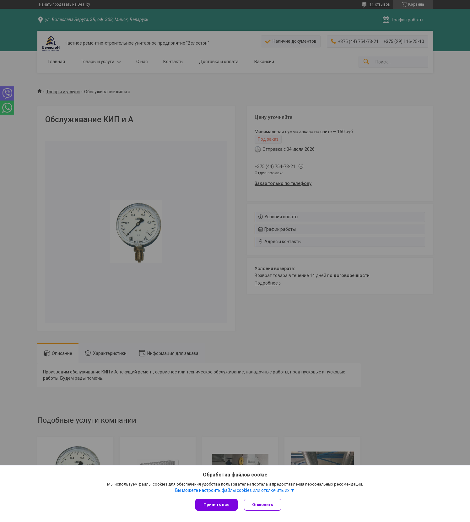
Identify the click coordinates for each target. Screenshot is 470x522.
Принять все (216, 504)
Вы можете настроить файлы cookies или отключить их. (232, 490)
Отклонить (262, 504)
